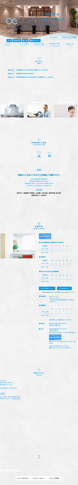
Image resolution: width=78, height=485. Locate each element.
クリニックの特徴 (42, 469)
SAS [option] (39, 154)
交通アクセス (66, 469)
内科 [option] (28, 153)
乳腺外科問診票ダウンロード (47, 288)
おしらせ (35, 469)
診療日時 (59, 469)
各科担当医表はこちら (64, 288)
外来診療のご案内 (51, 469)
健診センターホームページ (56, 348)
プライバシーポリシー (51, 472)
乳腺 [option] (49, 154)
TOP (39, 458)
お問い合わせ (42, 472)
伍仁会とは (73, 469)
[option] (39, 182)
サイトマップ (60, 472)
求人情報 (35, 472)
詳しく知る (12, 121)
